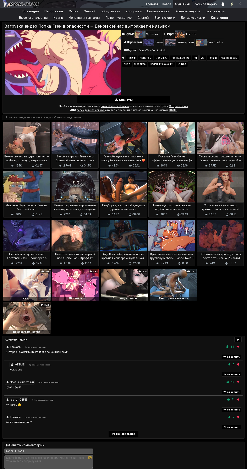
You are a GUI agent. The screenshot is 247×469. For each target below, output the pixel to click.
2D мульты (133, 11)
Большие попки (158, 11)
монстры (145, 57)
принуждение (180, 57)
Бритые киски (165, 18)
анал (127, 64)
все (181, 64)
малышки (161, 57)
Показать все (123, 400)
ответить (231, 323)
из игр (132, 57)
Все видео (30, 11)
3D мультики (110, 11)
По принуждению (119, 18)
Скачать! (123, 100)
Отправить (18, 439)
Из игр (58, 18)
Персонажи (53, 11)
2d (202, 57)
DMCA (8, 455)
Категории (219, 18)
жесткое (140, 64)
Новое (167, 4)
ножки (213, 57)
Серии (74, 11)
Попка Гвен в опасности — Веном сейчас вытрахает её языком (104, 26)
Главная (152, 4)
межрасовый (229, 57)
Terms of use (22, 455)
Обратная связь (42, 455)
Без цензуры (215, 11)
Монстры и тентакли (84, 18)
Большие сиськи (193, 18)
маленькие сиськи (161, 64)
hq (195, 57)
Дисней (143, 18)
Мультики (182, 4)
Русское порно (205, 4)
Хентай (89, 11)
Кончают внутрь (187, 11)
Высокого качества (33, 18)
